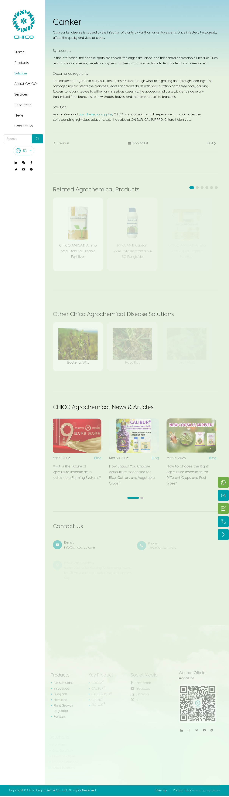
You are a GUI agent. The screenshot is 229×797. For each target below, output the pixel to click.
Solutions (20, 73)
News (19, 115)
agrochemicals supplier (95, 114)
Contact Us (23, 126)
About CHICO (25, 84)
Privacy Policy (182, 790)
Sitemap (161, 790)
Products (21, 63)
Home (19, 52)
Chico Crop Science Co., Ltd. (47, 790)
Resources (22, 105)
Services (21, 94)
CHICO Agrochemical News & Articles (103, 407)
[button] (191, 187)
